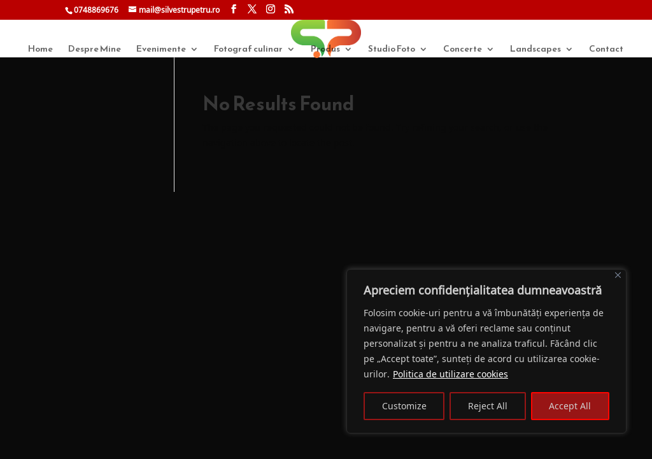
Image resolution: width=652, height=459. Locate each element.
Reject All (487, 406)
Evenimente (161, 50)
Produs (325, 50)
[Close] (618, 275)
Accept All (570, 406)
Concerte (462, 50)
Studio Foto (391, 50)
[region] (486, 351)
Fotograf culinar (248, 50)
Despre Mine (94, 50)
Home (40, 50)
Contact (606, 50)
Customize (404, 406)
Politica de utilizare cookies (450, 374)
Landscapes (535, 50)
